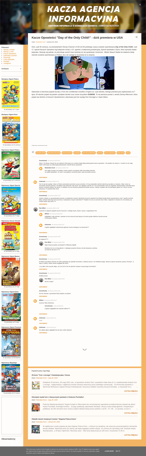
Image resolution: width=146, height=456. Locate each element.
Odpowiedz (43, 177)
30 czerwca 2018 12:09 (54, 236)
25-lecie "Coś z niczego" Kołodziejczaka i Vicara (51, 375)
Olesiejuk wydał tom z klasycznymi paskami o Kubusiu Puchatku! (58, 397)
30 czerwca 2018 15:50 (58, 242)
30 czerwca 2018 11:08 (52, 208)
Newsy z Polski (9, 50)
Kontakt (6, 61)
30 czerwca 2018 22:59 (58, 279)
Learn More (109, 451)
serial (128, 153)
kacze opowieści (110, 153)
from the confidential (88, 153)
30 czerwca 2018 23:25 (56, 214)
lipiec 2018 (120, 153)
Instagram (7, 63)
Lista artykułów (9, 59)
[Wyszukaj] (140, 5)
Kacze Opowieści (10, 54)
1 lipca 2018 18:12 (51, 318)
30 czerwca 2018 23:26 (54, 291)
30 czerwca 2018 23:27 (58, 224)
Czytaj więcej (131, 391)
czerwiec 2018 (40, 153)
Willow (47, 214)
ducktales (77, 153)
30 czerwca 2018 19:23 (54, 273)
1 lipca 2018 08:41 (58, 306)
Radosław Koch (50, 168)
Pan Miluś (42, 208)
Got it (118, 451)
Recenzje (7, 57)
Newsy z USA (9, 52)
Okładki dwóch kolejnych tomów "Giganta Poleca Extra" (54, 419)
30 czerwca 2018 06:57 (54, 160)
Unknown (42, 181)
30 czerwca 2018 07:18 (52, 181)
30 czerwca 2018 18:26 (54, 259)
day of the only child (54, 153)
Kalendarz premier (10, 55)
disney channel (67, 153)
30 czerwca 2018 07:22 (54, 195)
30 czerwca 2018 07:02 (62, 168)
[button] (136, 37)
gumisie (99, 153)
